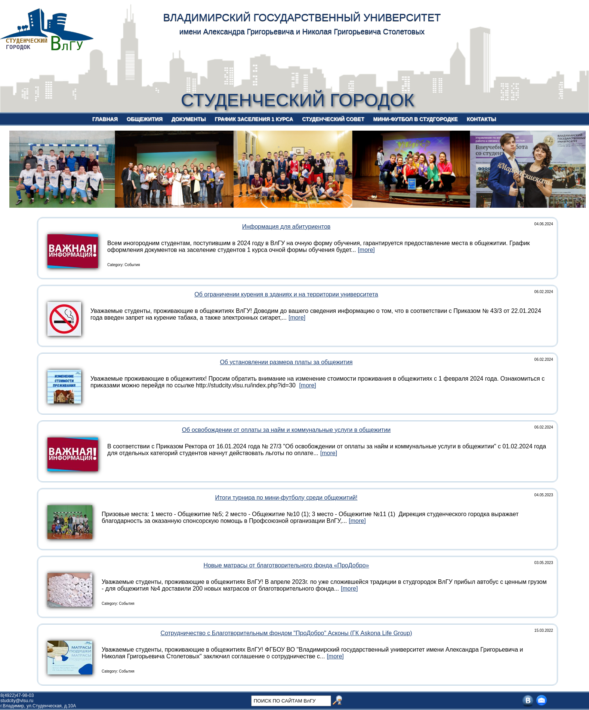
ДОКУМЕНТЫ (189, 119)
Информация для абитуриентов (286, 226)
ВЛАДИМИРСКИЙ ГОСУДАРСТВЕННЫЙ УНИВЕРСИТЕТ (302, 17)
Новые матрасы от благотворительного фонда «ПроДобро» (286, 565)
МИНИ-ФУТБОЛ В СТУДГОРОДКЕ (415, 119)
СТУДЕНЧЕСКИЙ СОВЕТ (333, 119)
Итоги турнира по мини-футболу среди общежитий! (286, 497)
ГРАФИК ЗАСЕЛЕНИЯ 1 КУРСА (254, 119)
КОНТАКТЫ (481, 119)
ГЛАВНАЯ (105, 119)
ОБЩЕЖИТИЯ (145, 119)
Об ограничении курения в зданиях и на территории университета (286, 294)
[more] (366, 250)
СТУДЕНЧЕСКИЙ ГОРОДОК (297, 100)
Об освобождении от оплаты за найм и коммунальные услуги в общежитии (286, 430)
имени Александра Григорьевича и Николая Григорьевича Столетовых (302, 31)
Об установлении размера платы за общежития (286, 362)
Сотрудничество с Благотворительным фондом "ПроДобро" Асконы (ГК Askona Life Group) (286, 633)
